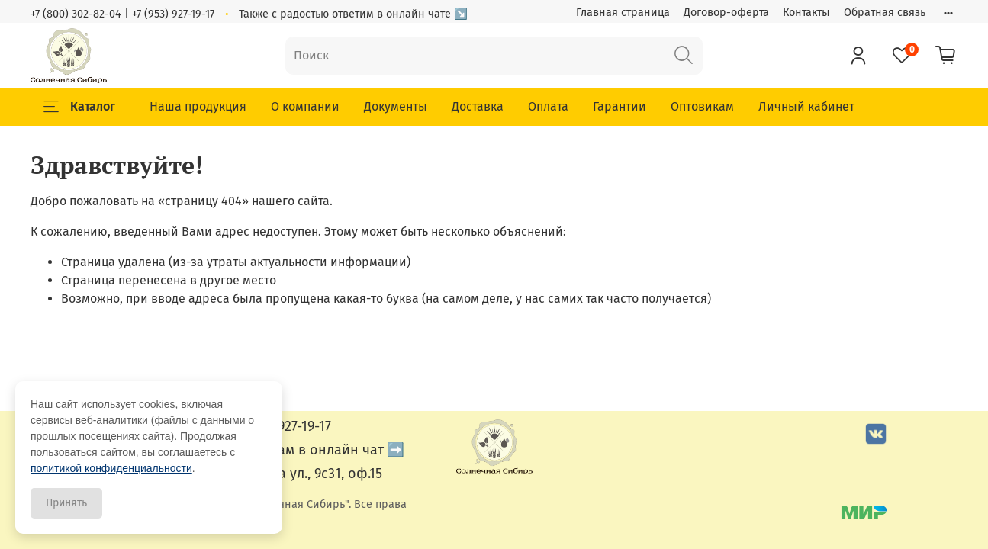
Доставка (478, 106)
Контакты (806, 12)
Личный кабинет (806, 106)
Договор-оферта (726, 12)
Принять (66, 502)
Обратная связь (884, 12)
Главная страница (623, 12)
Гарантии (619, 106)
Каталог (79, 106)
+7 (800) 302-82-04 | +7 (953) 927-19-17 (122, 14)
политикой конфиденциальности (111, 468)
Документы (395, 106)
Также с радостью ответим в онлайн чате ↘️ (353, 14)
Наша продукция (198, 106)
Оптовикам (702, 106)
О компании (305, 106)
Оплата (548, 106)
